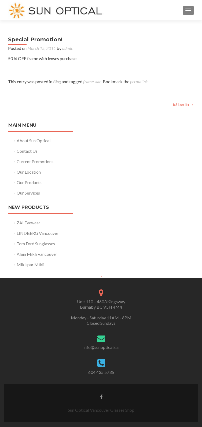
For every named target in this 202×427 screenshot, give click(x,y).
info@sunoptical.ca (101, 347)
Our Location (29, 171)
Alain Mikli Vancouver (37, 254)
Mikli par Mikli (30, 264)
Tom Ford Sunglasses (36, 243)
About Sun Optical (33, 140)
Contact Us (27, 151)
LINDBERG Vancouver (37, 233)
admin (67, 48)
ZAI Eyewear (28, 222)
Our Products (29, 182)
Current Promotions (35, 161)
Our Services (28, 192)
